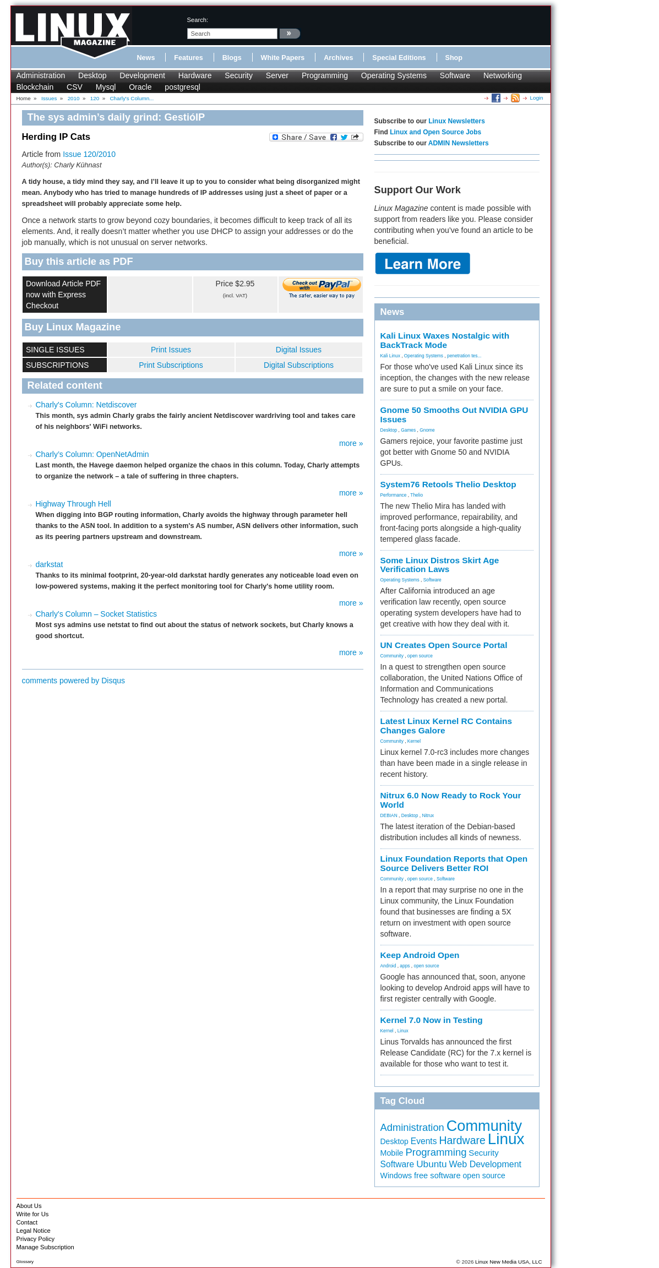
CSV (75, 87)
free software (437, 1175)
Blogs (232, 58)
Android (388, 965)
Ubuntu (431, 1163)
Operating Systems (394, 75)
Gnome (427, 430)
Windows (396, 1175)
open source (420, 656)
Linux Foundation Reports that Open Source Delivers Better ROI (454, 863)
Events (424, 1141)
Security (239, 75)
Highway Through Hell (73, 503)
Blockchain (35, 87)
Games (408, 430)
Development (142, 75)
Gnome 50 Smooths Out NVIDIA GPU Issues (454, 414)
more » (351, 443)
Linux (403, 1030)
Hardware (195, 75)
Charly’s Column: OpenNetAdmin (92, 454)
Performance (393, 495)
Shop (453, 58)
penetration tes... (464, 355)
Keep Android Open (420, 955)
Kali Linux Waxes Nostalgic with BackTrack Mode (445, 340)
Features (188, 58)
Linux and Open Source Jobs (435, 132)
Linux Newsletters (456, 121)
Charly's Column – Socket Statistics (96, 613)
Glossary (25, 1261)
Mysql (106, 87)
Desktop (92, 75)
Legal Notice (34, 1230)
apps (405, 965)
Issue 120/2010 (89, 154)
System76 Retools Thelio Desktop (448, 484)
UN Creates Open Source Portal (444, 645)
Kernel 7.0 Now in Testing (431, 1020)
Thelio (416, 495)
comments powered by (74, 680)
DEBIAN (388, 815)
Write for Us (33, 1214)
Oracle (140, 87)
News (146, 58)
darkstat (49, 564)
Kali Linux (390, 355)
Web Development (485, 1164)
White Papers (283, 58)
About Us (29, 1205)
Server (277, 75)
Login (536, 98)
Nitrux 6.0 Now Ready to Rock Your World (450, 800)
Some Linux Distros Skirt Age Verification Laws (439, 565)
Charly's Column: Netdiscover (86, 404)
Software (455, 75)
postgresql (182, 87)
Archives (338, 58)
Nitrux (428, 815)
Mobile (392, 1153)
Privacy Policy (36, 1239)
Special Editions (399, 58)
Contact (27, 1222)
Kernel (414, 741)
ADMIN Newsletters (458, 143)
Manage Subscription (45, 1247)
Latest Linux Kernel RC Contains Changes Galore (446, 725)
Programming (325, 75)
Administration (41, 75)
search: (198, 20)
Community (392, 656)
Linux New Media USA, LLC (508, 1262)
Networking (502, 75)
